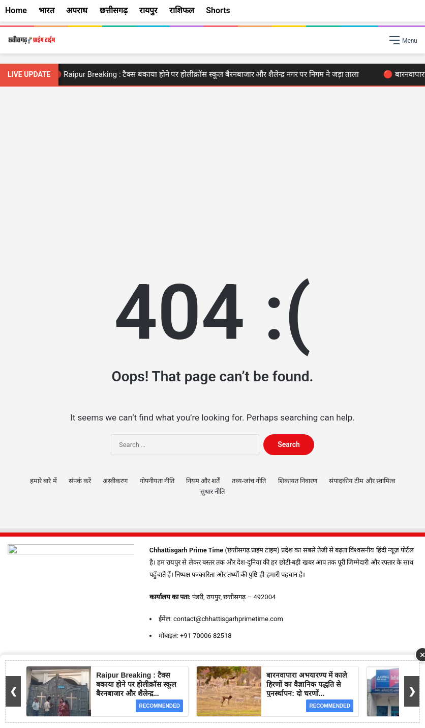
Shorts (218, 10)
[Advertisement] (212, 173)
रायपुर (148, 10)
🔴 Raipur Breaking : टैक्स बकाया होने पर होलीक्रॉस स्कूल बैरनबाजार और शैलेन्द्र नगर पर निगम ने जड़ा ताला (207, 74)
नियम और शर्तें (203, 481)
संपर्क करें (80, 481)
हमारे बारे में (43, 481)
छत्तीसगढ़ (114, 10)
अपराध (76, 10)
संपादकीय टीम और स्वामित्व (362, 481)
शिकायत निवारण (297, 481)
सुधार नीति (212, 491)
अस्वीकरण (115, 481)
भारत (46, 10)
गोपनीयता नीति (157, 481)
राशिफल (181, 10)
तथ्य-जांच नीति (249, 481)
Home (16, 10)
